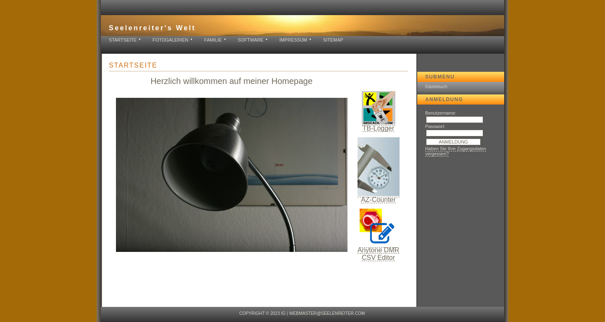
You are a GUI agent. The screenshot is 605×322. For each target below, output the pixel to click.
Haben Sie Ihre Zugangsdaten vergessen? (455, 151)
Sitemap (333, 39)
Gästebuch (436, 86)
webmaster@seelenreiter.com (327, 313)
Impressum (293, 39)
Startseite (123, 39)
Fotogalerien (170, 39)
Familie (213, 39)
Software (250, 39)
